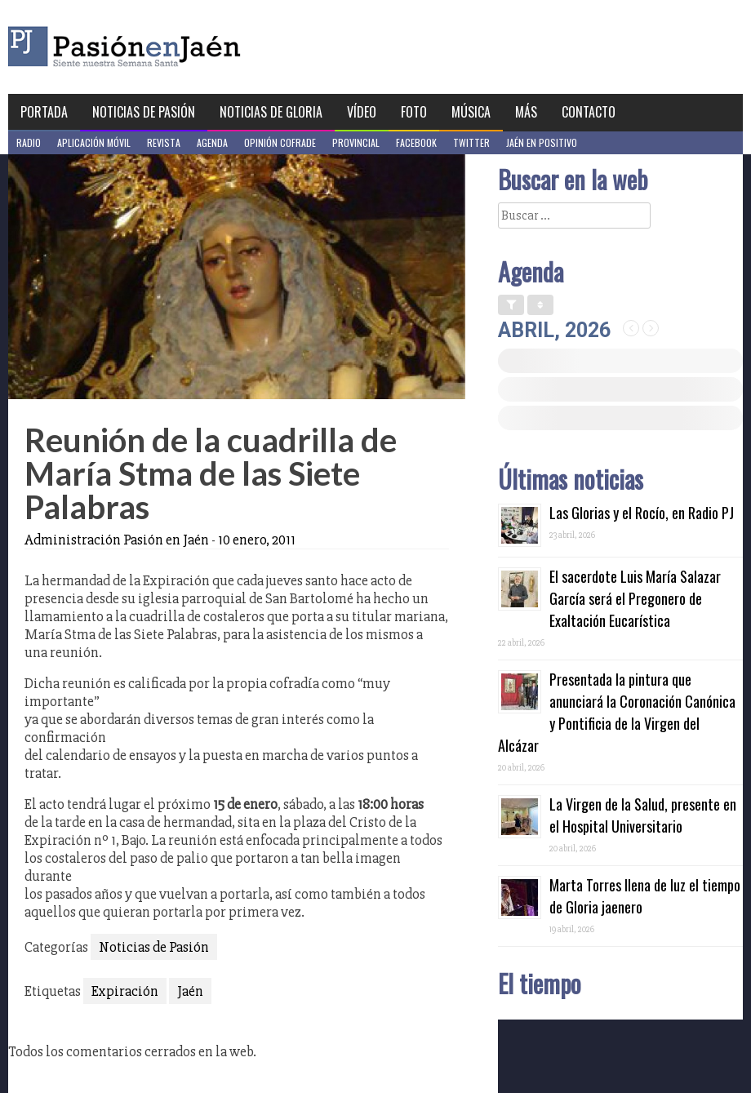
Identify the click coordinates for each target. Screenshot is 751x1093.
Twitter (471, 142)
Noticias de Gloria (271, 112)
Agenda (212, 142)
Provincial (356, 142)
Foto (414, 112)
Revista (163, 142)
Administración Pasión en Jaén (116, 540)
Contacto (588, 112)
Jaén (190, 991)
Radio (28, 142)
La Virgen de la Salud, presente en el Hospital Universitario (642, 815)
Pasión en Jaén (168, 47)
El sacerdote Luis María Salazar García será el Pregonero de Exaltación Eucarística (635, 598)
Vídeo (361, 112)
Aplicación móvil (94, 142)
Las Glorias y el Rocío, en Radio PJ (641, 512)
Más (526, 112)
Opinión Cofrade (280, 142)
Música (471, 112)
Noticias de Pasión (143, 112)
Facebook (416, 142)
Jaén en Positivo (541, 142)
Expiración (124, 991)
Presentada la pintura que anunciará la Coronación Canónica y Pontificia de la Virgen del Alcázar (616, 712)
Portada (44, 112)
